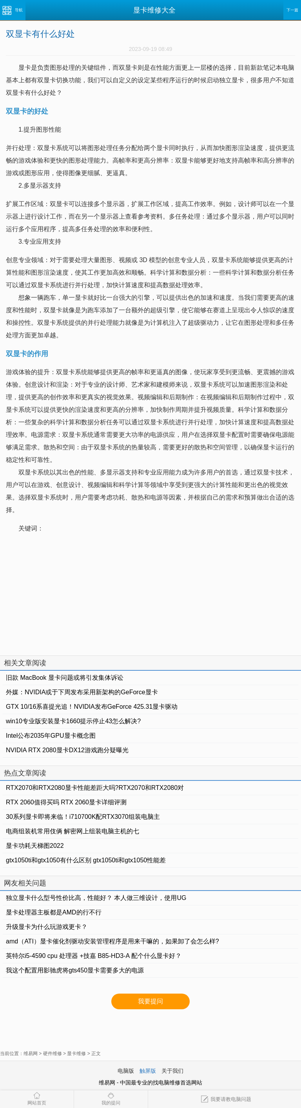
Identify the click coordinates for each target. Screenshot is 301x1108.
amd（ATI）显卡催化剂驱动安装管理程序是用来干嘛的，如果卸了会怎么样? (112, 941)
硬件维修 (52, 1053)
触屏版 (148, 1071)
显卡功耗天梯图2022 (35, 845)
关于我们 (172, 1071)
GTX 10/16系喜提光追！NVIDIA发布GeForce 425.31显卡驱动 (92, 706)
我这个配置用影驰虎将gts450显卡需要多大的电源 (75, 970)
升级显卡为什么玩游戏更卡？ (46, 926)
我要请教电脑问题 (226, 1099)
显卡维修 (76, 1053)
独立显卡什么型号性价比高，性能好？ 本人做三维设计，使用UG (96, 897)
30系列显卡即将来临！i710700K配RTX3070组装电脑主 (83, 816)
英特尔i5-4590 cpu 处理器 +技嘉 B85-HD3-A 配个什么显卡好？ (93, 955)
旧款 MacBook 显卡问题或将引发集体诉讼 (64, 677)
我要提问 (150, 1001)
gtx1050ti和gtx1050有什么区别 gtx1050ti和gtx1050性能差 (86, 860)
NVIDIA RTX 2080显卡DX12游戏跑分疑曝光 (67, 750)
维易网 (31, 1053)
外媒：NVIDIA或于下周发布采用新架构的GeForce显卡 (82, 692)
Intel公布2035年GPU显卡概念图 (51, 735)
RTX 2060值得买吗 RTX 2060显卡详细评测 (66, 802)
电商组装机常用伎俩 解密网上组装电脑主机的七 (72, 831)
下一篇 (292, 10)
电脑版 (126, 1071)
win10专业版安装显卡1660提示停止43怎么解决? (73, 721)
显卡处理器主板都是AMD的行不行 (54, 912)
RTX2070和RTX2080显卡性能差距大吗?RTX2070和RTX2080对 (95, 787)
